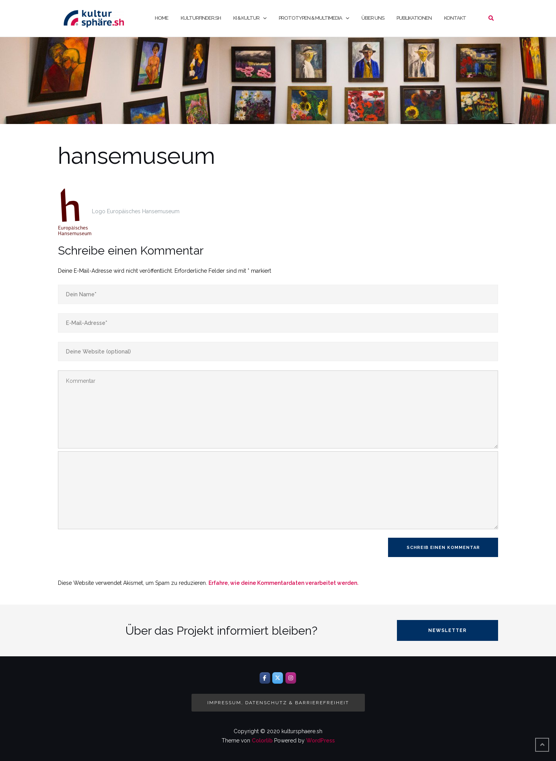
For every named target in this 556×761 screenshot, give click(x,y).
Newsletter (447, 630)
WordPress (320, 740)
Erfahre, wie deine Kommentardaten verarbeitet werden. (283, 583)
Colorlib (262, 740)
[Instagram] (290, 678)
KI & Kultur (246, 18)
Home (161, 18)
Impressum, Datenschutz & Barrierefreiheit (278, 702)
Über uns (372, 18)
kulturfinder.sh (201, 18)
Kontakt (455, 18)
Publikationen (414, 18)
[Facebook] (264, 678)
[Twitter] (277, 678)
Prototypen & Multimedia (310, 18)
